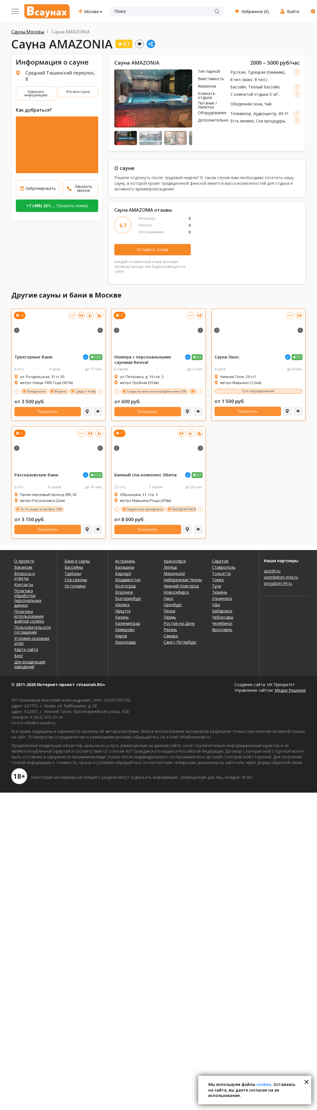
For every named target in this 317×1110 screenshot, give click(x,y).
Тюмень (219, 592)
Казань (122, 617)
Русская (237, 72)
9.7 (198, 475)
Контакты (23, 584)
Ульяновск (222, 598)
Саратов (220, 561)
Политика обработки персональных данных (28, 598)
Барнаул (123, 573)
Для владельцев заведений (29, 664)
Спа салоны (76, 579)
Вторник (60, 391)
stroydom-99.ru (278, 583)
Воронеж (124, 592)
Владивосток (128, 579)
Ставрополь (223, 567)
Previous (122, 99)
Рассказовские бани (36, 474)
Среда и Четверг (86, 391)
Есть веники (242, 121)
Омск (169, 598)
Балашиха (124, 567)
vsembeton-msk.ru (281, 577)
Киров (121, 635)
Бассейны (74, 567)
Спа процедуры (270, 121)
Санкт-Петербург (180, 642)
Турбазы (73, 573)
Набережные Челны (183, 579)
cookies (263, 1084)
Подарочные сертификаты (145, 509)
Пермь (170, 617)
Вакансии (23, 567)
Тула (216, 585)
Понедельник (36, 391)
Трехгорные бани (33, 357)
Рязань (170, 629)
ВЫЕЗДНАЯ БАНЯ (184, 509)
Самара (171, 635)
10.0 (97, 357)
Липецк (170, 567)
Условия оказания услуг (31, 641)
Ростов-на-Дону (179, 623)
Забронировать (40, 188)
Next (184, 99)
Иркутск (123, 610)
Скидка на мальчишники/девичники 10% (156, 391)
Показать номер (57, 205)
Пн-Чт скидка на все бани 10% (41, 509)
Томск (218, 579)
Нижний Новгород (181, 585)
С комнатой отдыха (249, 94)
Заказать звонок (83, 188)
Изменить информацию (36, 93)
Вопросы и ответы (24, 576)
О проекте (24, 561)
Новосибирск (176, 592)
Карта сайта (26, 649)
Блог (18, 655)
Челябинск (222, 623)
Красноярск (175, 561)
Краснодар (125, 642)
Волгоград (125, 585)
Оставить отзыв (152, 249)
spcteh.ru (272, 570)
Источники (75, 585)
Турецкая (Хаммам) (266, 72)
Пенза (169, 610)
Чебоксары (222, 617)
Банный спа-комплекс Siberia (145, 474)
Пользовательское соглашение (32, 629)
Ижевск (122, 604)
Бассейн (238, 87)
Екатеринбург (128, 598)
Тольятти (221, 573)
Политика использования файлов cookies (29, 616)
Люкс (227, 357)
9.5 (298, 357)
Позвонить (48, 411)
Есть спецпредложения (258, 391)
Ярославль (222, 629)
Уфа (216, 604)
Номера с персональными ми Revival (142, 359)
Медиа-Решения (290, 690)
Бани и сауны (77, 561)
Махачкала (174, 573)
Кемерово (125, 629)
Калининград (127, 623)
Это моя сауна (78, 91)
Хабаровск (222, 610)
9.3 (198, 357)
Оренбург (173, 604)
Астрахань (125, 561)
